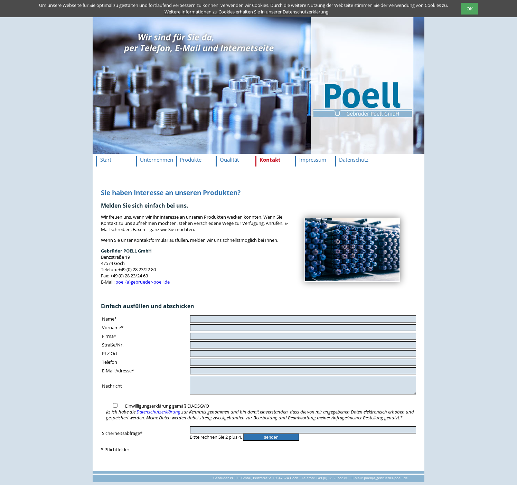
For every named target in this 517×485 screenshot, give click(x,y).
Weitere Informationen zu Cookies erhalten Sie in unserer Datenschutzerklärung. (246, 12)
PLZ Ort (110, 353)
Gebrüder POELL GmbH (126, 251)
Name (109, 319)
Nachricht (112, 387)
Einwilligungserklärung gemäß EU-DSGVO (260, 415)
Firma (109, 336)
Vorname (112, 327)
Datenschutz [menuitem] (353, 159)
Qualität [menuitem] (229, 159)
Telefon (109, 362)
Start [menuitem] (105, 159)
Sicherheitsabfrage (122, 436)
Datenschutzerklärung (158, 414)
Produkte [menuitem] (190, 159)
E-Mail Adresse (118, 371)
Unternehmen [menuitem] (156, 159)
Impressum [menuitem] (312, 159)
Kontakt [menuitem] (270, 159)
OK (470, 9)
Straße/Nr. (112, 345)
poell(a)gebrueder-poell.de (142, 282)
